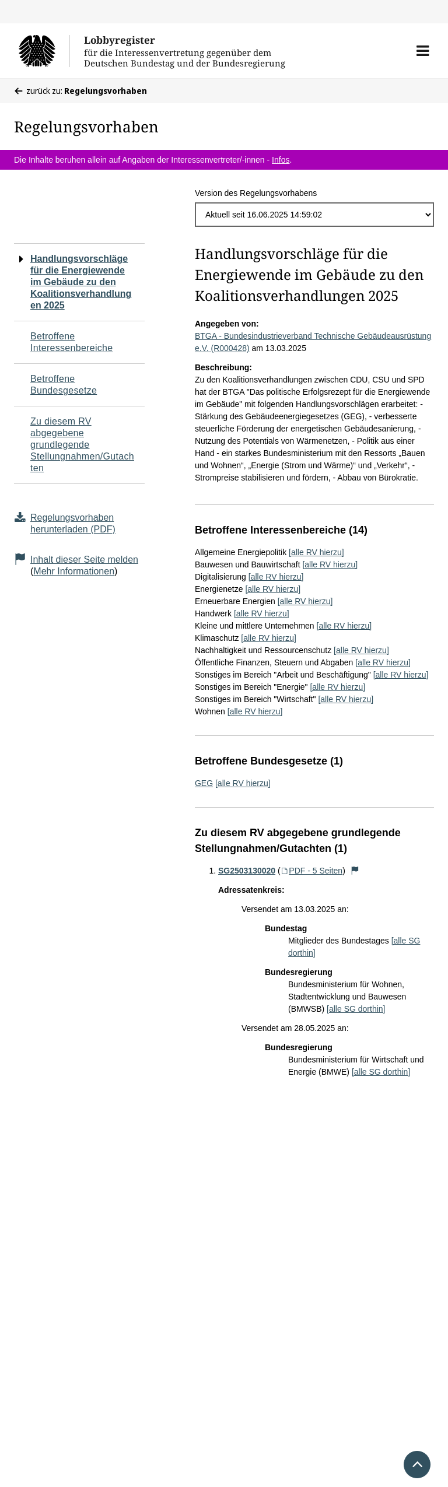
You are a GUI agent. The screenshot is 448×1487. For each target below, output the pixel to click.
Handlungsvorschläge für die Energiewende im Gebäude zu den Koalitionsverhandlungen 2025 (80, 282)
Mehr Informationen (73, 571)
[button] (422, 50)
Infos (280, 159)
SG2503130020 (246, 870)
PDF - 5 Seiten (312, 870)
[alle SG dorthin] (356, 1008)
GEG (204, 783)
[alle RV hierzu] (316, 552)
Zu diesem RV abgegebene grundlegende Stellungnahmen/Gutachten (82, 444)
